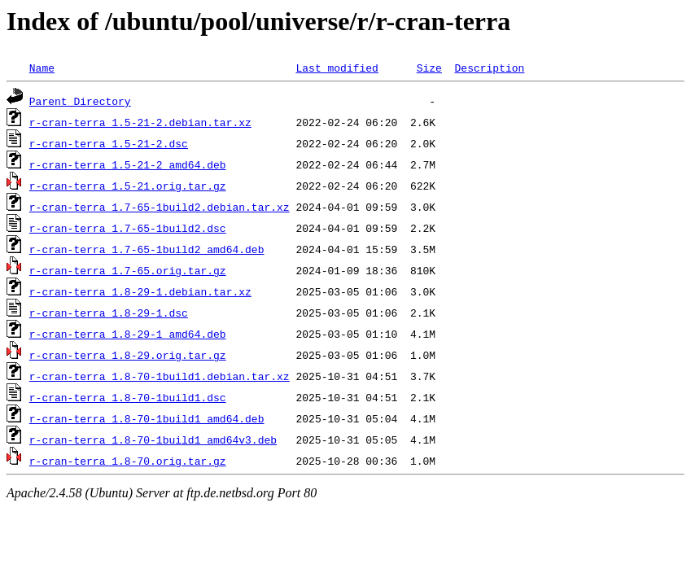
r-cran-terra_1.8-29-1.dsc (108, 312)
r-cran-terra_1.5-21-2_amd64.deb (127, 164)
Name (42, 67)
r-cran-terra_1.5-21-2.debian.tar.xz (140, 122)
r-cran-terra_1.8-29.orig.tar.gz (127, 355)
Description (489, 67)
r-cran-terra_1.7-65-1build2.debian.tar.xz (159, 206)
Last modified (336, 67)
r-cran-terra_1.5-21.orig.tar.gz (127, 185)
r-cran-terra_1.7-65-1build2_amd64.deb (147, 249)
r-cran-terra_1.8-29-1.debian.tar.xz (140, 291)
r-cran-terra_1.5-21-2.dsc (108, 143)
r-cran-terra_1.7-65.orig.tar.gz (127, 270)
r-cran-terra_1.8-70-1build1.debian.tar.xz (159, 376)
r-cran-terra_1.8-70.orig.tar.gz (127, 460)
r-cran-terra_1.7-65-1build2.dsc (127, 228)
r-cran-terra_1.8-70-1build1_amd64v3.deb (153, 439)
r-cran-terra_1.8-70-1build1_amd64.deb (147, 418)
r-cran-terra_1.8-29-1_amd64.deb (127, 333)
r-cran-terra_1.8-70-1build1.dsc (127, 397)
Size (429, 67)
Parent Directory (80, 101)
